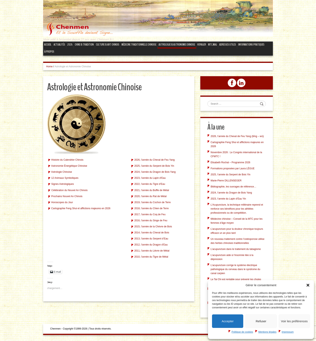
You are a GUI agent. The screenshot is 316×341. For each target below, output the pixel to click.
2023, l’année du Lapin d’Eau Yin (228, 198)
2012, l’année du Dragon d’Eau (150, 244)
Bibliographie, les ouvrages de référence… (233, 186)
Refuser (261, 321)
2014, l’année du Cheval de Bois (151, 232)
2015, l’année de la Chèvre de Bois (153, 226)
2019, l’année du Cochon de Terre (152, 202)
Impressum (288, 332)
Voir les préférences (294, 321)
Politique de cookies (242, 332)
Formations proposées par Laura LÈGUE (233, 168)
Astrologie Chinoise (61, 171)
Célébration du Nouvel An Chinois (69, 190)
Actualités (59, 45)
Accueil (47, 45)
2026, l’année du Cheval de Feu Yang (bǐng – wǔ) (237, 136)
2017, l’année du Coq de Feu (149, 214)
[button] (308, 285)
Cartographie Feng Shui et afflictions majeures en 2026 (80, 208)
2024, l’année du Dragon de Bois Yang (155, 171)
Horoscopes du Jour (62, 202)
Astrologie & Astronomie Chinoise (177, 45)
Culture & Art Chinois (107, 45)
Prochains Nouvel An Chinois (66, 196)
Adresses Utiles (227, 45)
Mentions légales (267, 332)
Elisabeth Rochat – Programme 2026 (230, 162)
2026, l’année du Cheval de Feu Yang (154, 159)
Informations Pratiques (251, 45)
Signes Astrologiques (62, 184)
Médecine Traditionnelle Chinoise (139, 45)
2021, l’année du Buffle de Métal (151, 190)
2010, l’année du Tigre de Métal (151, 256)
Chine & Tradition (84, 45)
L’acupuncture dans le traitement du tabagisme (236, 249)
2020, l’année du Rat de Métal (150, 196)
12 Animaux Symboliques (64, 178)
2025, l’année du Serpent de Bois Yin (154, 165)
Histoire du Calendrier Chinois (67, 159)
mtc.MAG (212, 45)
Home (49, 66)
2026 (70, 45)
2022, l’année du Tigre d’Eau (149, 184)
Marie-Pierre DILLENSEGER (226, 180)
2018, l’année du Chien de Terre (151, 208)
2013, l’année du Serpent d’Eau (151, 238)
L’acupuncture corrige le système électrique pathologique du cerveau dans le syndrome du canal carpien (235, 269)
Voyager (201, 45)
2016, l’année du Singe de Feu (150, 220)
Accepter (228, 321)
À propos (49, 52)
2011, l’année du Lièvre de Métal (151, 250)
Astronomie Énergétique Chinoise (69, 165)
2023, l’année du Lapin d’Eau (149, 178)
